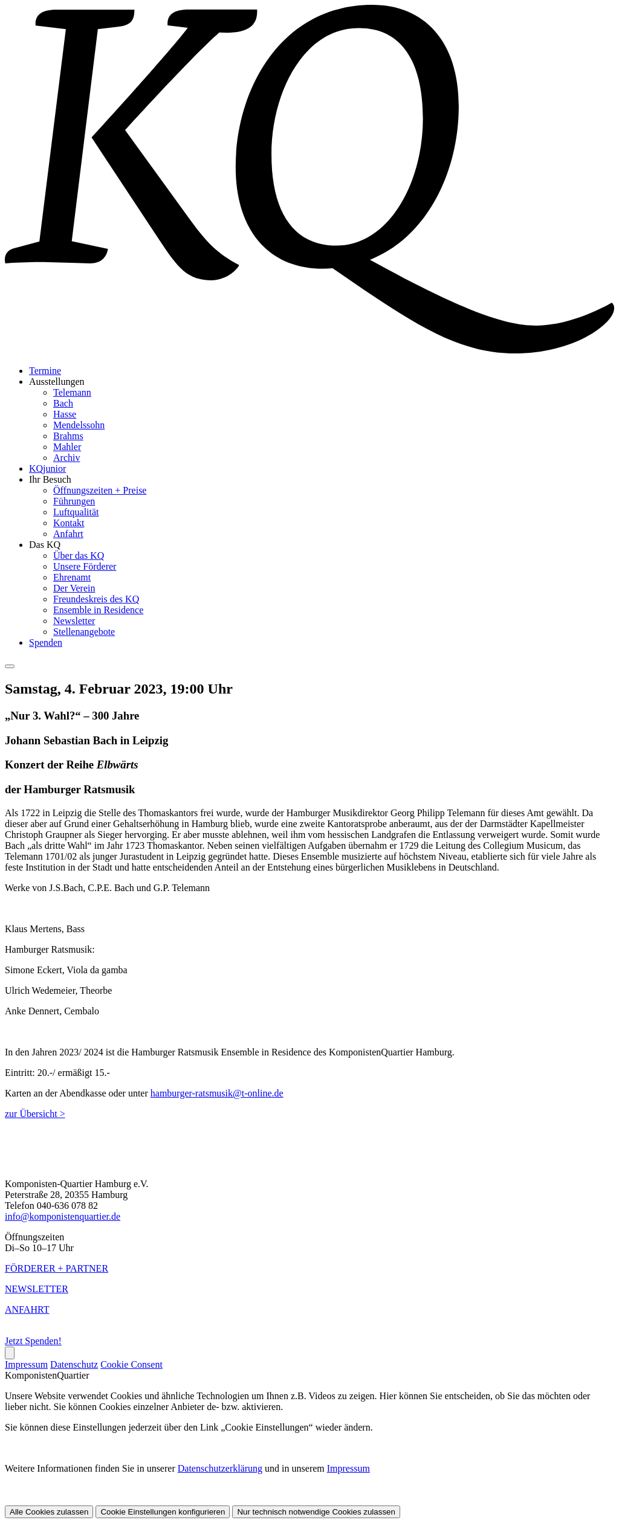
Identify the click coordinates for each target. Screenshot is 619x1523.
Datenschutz (74, 1364)
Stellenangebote (84, 631)
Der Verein (74, 588)
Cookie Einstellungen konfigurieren (162, 1511)
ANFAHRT (27, 1309)
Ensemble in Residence (98, 610)
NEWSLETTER (36, 1289)
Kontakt (69, 523)
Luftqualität (76, 512)
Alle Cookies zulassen (49, 1511)
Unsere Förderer (84, 566)
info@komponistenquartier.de (62, 1216)
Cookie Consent (131, 1364)
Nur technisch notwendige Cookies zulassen (316, 1511)
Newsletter (74, 621)
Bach (63, 403)
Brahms (68, 436)
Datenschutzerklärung (220, 1468)
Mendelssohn (79, 425)
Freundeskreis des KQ (96, 599)
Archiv (66, 457)
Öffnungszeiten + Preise (99, 490)
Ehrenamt (72, 577)
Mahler (67, 447)
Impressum (26, 1364)
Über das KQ (78, 555)
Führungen (74, 501)
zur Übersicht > (35, 1114)
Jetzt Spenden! (33, 1341)
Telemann (72, 392)
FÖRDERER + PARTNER (56, 1268)
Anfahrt (68, 534)
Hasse (64, 414)
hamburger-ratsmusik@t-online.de (217, 1093)
